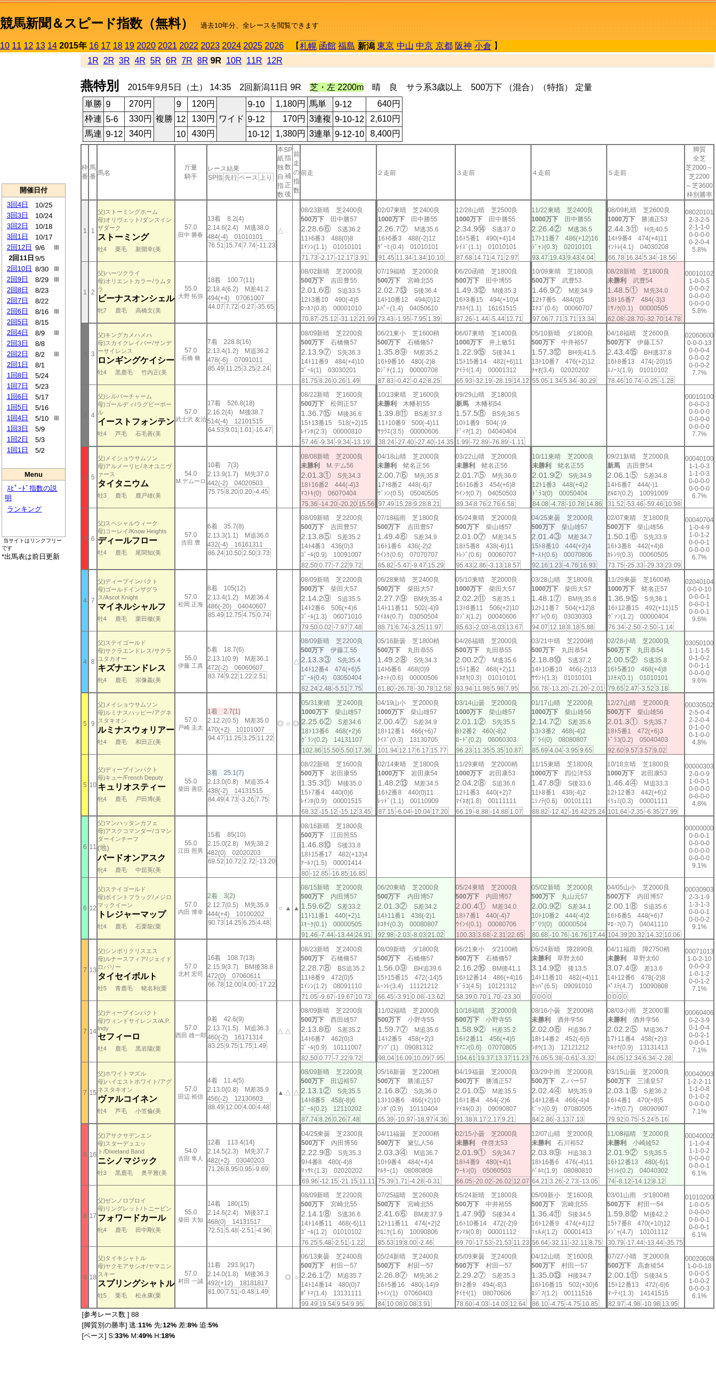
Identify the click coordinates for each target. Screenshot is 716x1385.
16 (94, 45)
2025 (253, 45)
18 (118, 45)
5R (155, 60)
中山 (405, 45)
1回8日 (17, 375)
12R (275, 60)
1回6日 (17, 397)
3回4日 (17, 205)
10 (5, 45)
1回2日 (17, 439)
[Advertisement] (34, 118)
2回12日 (20, 247)
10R (234, 60)
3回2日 (17, 226)
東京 (385, 45)
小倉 (483, 46)
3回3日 (17, 215)
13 (40, 45)
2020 (146, 45)
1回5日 (17, 407)
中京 (424, 45)
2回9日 (17, 279)
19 (129, 45)
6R (171, 60)
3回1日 (17, 237)
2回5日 (17, 322)
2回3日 (17, 343)
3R (124, 60)
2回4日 (17, 333)
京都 (444, 45)
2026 (274, 45)
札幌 (308, 46)
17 (106, 45)
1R (92, 60)
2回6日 (17, 311)
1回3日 (17, 429)
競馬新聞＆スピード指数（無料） (97, 23)
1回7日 (17, 386)
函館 (327, 45)
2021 (167, 45)
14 (52, 45)
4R (139, 60)
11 (16, 45)
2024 (231, 45)
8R (202, 60)
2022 (188, 45)
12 (29, 45)
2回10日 (20, 269)
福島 (346, 45)
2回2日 (17, 354)
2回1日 (17, 365)
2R (108, 60)
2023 (210, 45)
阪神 (463, 45)
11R (254, 60)
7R (186, 60)
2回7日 (17, 301)
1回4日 (17, 418)
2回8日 (17, 290)
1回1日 (17, 450)
